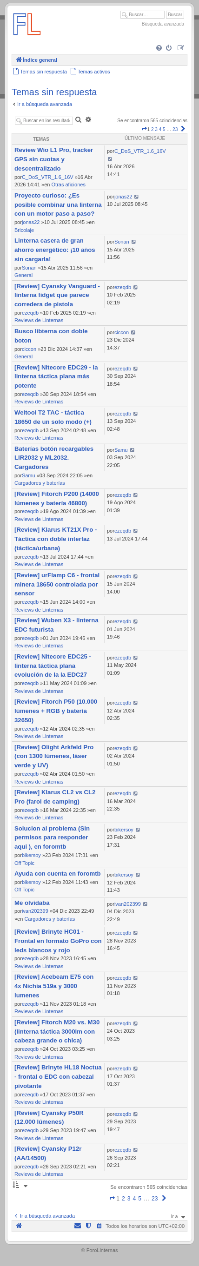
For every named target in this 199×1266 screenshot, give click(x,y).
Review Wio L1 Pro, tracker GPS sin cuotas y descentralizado (53, 159)
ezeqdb (30, 313)
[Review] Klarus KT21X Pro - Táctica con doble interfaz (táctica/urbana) (55, 539)
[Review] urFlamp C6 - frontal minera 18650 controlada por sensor (57, 584)
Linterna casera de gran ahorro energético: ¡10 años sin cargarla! (54, 250)
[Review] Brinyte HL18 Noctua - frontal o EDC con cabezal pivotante (58, 1076)
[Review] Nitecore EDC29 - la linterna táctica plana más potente (56, 376)
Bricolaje (24, 230)
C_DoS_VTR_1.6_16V (47, 177)
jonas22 (31, 222)
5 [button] (164, 129)
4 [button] (160, 129)
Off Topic (24, 863)
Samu (28, 475)
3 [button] (156, 129)
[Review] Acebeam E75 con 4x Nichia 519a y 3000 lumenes (53, 986)
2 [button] (152, 129)
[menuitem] (160, 48)
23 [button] (175, 129)
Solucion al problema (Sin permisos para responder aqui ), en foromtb (52, 838)
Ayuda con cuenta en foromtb (57, 873)
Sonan (29, 267)
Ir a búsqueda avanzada (44, 104)
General (23, 275)
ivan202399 (35, 911)
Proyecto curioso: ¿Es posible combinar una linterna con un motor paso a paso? (58, 205)
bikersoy (31, 855)
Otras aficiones (69, 184)
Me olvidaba (31, 902)
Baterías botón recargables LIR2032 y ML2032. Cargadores (53, 458)
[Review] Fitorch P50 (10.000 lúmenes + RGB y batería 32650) (55, 711)
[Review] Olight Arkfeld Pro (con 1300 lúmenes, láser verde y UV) (53, 756)
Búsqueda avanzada (163, 23)
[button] (144, 129)
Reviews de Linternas (38, 320)
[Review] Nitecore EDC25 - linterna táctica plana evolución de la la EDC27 (52, 666)
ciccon (29, 349)
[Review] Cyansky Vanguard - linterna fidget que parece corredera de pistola (57, 295)
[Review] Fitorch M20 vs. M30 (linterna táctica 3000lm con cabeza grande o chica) (57, 1031)
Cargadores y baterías (39, 483)
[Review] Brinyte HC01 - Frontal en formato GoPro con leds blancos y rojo (58, 941)
